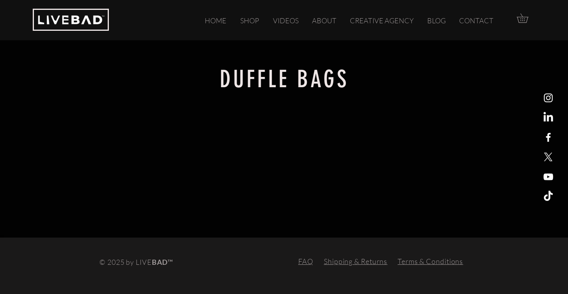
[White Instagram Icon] (548, 98)
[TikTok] (548, 196)
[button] (527, 18)
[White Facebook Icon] (548, 137)
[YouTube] (548, 177)
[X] (548, 157)
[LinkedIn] (548, 118)
